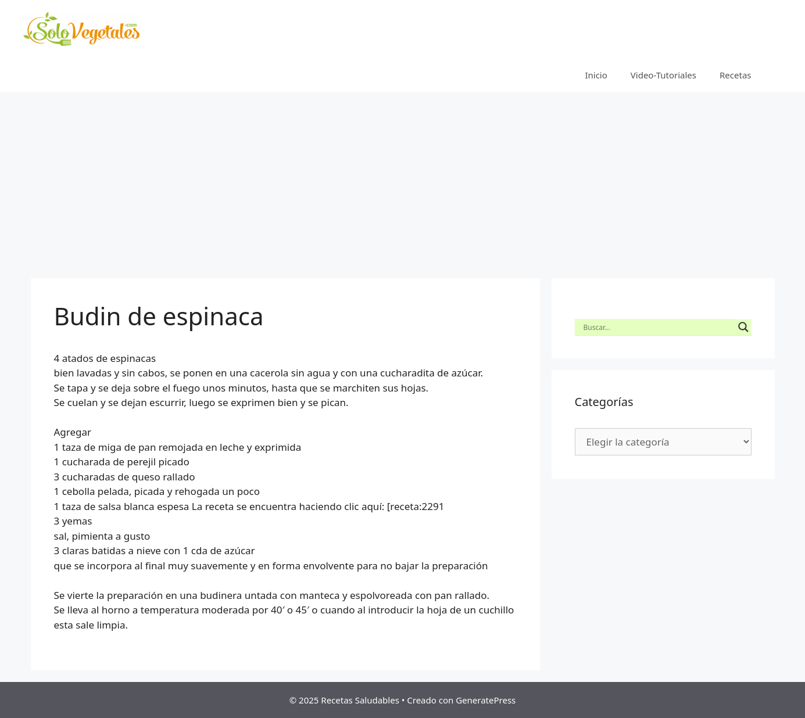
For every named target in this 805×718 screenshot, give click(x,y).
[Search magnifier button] (743, 327)
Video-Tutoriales (663, 75)
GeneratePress (486, 700)
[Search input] (658, 327)
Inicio (596, 75)
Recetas (735, 75)
